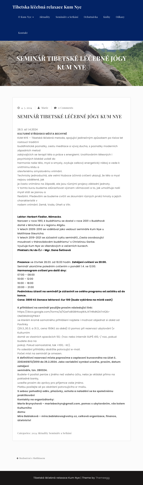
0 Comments (65, 108)
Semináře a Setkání (67, 17)
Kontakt (23, 32)
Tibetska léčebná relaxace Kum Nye (47, 7)
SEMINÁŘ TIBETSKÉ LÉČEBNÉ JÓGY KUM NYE (70, 116)
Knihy (106, 17)
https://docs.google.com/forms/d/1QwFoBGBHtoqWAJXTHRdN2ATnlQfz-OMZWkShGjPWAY (64, 314)
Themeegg (103, 478)
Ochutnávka (91, 17)
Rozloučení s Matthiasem (32, 458)
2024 (34, 433)
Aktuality (44, 17)
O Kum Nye (26, 17)
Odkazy (120, 17)
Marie (44, 108)
